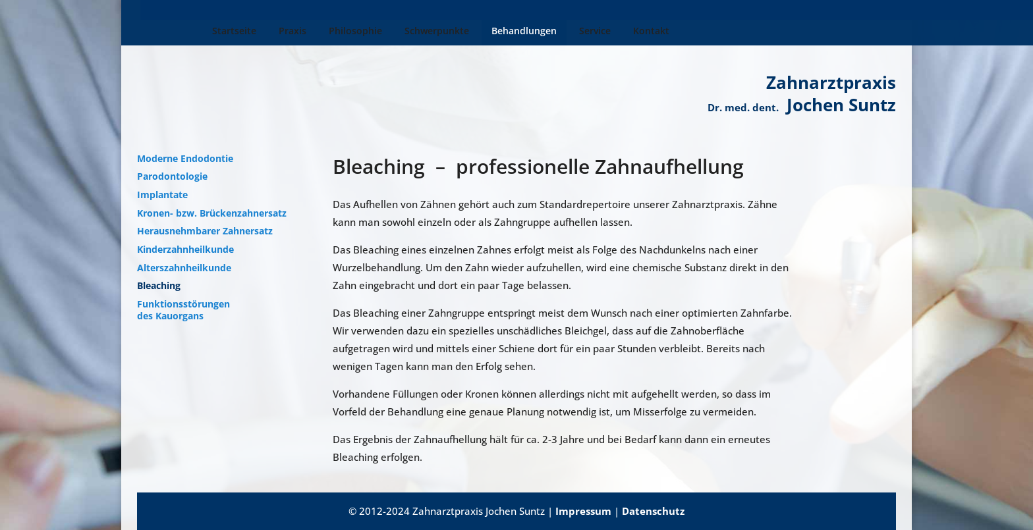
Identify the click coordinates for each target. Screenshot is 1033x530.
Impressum (583, 510)
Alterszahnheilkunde (184, 268)
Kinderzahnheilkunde (185, 249)
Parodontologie (172, 176)
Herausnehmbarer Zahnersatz (205, 231)
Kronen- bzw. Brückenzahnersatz (212, 213)
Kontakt (586, 31)
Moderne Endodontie (185, 159)
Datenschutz (653, 510)
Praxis (227, 31)
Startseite (169, 31)
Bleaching (159, 286)
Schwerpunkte (371, 31)
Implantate (162, 195)
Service (529, 31)
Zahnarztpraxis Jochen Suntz (802, 93)
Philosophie (290, 31)
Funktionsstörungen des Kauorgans (183, 310)
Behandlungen (458, 31)
